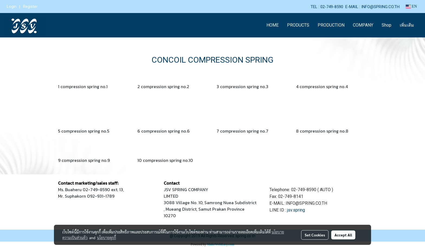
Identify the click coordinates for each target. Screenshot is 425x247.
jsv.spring (296, 210)
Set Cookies (315, 234)
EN (411, 6)
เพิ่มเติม (407, 25)
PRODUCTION (331, 25)
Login (12, 6)
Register (30, 6)
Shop (386, 25)
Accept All (343, 234)
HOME (272, 25)
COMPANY (363, 25)
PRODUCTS (298, 25)
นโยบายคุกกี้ (106, 237)
